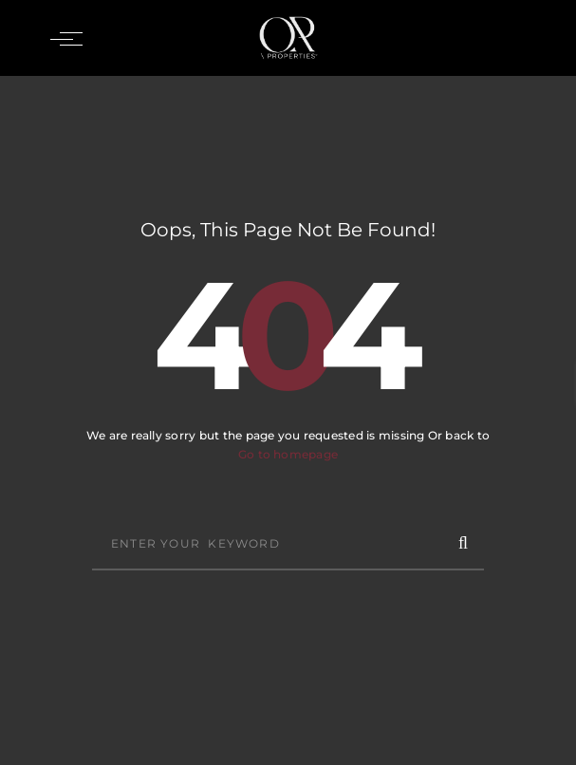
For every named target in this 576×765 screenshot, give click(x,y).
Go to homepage (288, 454)
